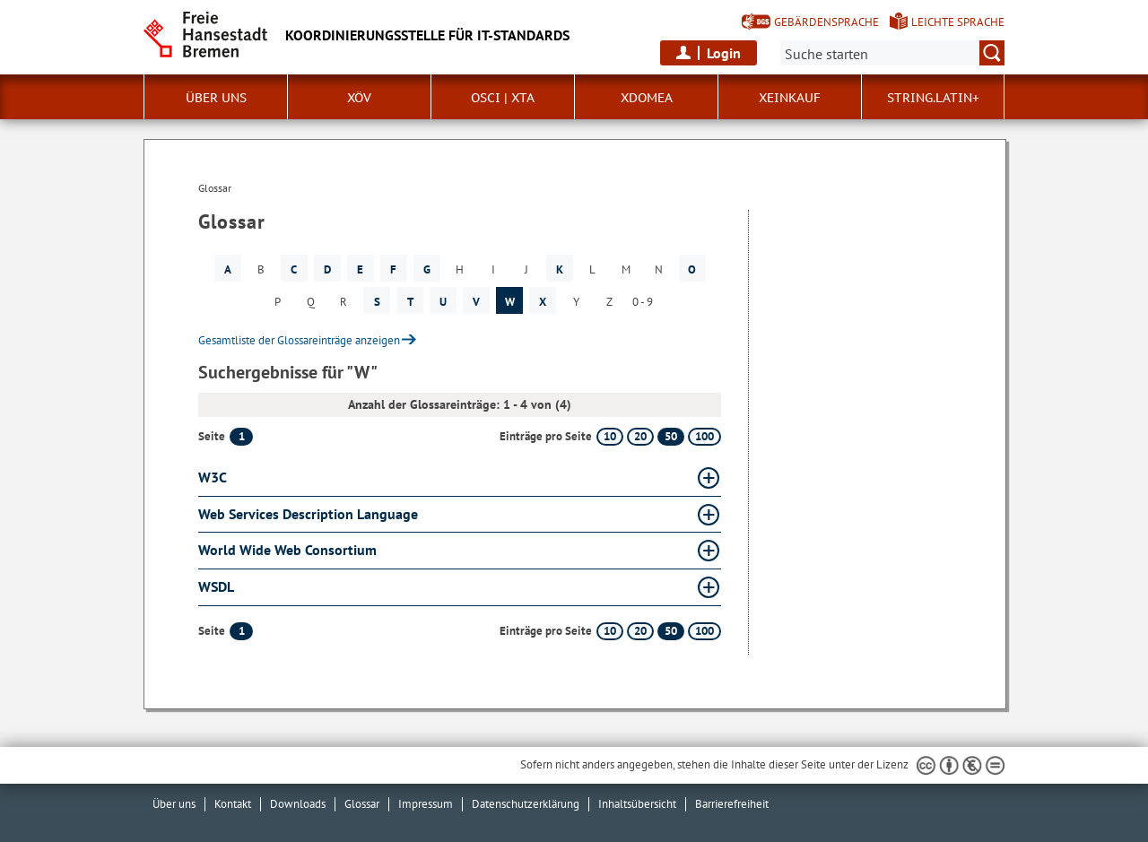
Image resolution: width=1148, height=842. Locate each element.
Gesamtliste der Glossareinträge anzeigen (299, 340)
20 (640, 436)
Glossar (361, 804)
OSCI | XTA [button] (503, 98)
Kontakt (232, 804)
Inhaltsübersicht (637, 804)
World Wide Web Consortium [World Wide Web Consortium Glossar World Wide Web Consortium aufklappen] (287, 550)
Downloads (298, 804)
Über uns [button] (216, 98)
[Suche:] (892, 52)
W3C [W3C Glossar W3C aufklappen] (212, 477)
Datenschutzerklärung (525, 804)
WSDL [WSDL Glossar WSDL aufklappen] (216, 586)
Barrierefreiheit (732, 804)
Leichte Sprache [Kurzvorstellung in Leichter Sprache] (957, 22)
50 (671, 436)
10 (610, 436)
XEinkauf (790, 98)
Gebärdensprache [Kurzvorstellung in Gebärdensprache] (826, 22)
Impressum (425, 804)
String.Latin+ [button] (933, 98)
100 (704, 436)
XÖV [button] (359, 98)
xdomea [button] (647, 98)
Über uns (174, 804)
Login (724, 53)
